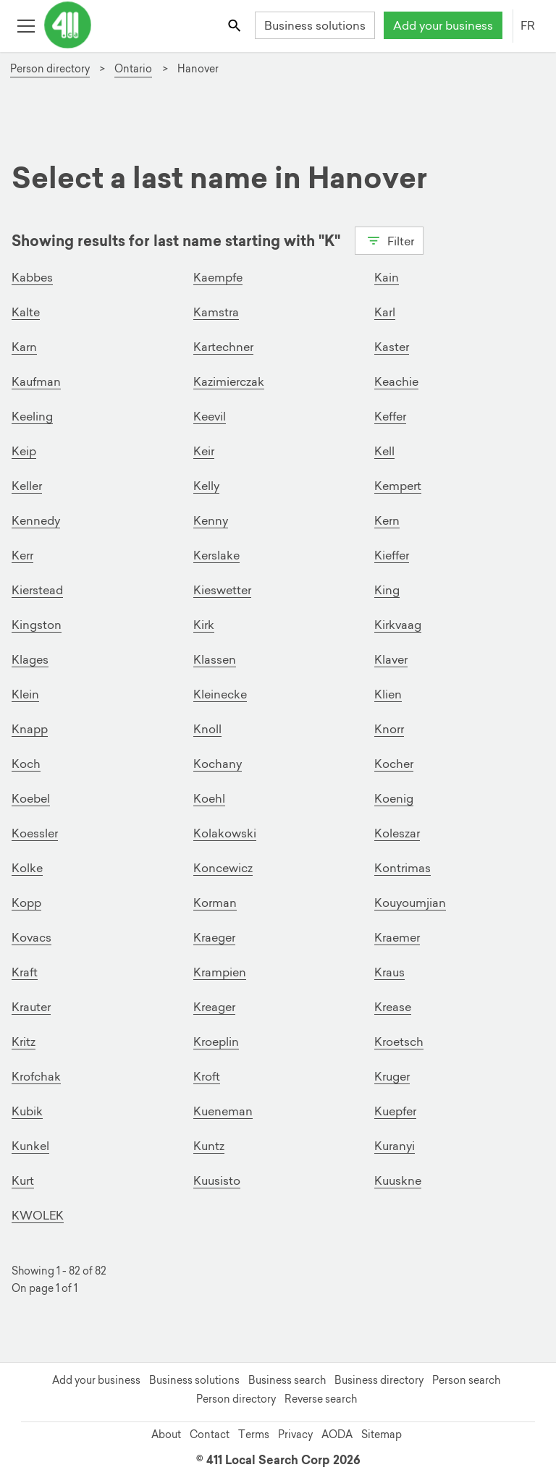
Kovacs (31, 937)
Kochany (217, 763)
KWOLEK (38, 1215)
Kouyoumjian (410, 902)
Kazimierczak (228, 381)
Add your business (443, 25)
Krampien (219, 972)
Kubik (27, 1111)
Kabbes (32, 277)
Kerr (22, 555)
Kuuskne (397, 1180)
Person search (466, 1380)
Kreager (214, 1007)
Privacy (295, 1434)
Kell (384, 451)
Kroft (206, 1076)
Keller (27, 485)
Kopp (26, 902)
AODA (337, 1434)
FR (528, 25)
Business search (287, 1380)
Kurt (23, 1180)
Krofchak (36, 1076)
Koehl (209, 798)
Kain (386, 277)
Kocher (393, 763)
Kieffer (391, 555)
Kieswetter (222, 590)
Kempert (397, 485)
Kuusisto (216, 1180)
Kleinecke (220, 694)
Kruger (392, 1076)
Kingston (37, 624)
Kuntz (208, 1145)
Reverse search (321, 1399)
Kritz (23, 1041)
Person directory (236, 1399)
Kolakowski (224, 833)
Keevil (209, 416)
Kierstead (37, 590)
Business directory (379, 1380)
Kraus (389, 972)
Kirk (203, 624)
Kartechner (223, 346)
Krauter (31, 1007)
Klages (30, 659)
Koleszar (397, 833)
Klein (25, 694)
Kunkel (30, 1145)
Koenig (393, 798)
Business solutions (315, 25)
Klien (388, 694)
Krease (392, 1007)
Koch (26, 763)
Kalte (26, 312)
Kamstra (216, 312)
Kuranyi (394, 1145)
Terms (253, 1434)
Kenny (210, 520)
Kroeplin (216, 1041)
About (166, 1434)
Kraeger (214, 937)
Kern (387, 520)
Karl (384, 312)
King (387, 590)
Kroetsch (399, 1041)
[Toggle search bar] (235, 25)
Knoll (207, 729)
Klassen (214, 659)
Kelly (206, 485)
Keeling (32, 416)
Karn (24, 346)
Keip (24, 451)
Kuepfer (395, 1111)
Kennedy (36, 520)
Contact (209, 1434)
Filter (389, 239)
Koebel (31, 798)
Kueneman (223, 1111)
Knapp (30, 729)
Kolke (27, 868)
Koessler (35, 833)
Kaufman (36, 381)
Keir (203, 451)
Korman (215, 902)
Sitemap (381, 1434)
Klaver (391, 659)
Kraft (25, 972)
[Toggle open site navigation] (25, 25)
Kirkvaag (397, 624)
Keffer (390, 416)
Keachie (396, 381)
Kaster (391, 346)
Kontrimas (402, 868)
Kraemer (397, 937)
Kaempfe (218, 277)
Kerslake (216, 555)
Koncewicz (223, 868)
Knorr (389, 729)
